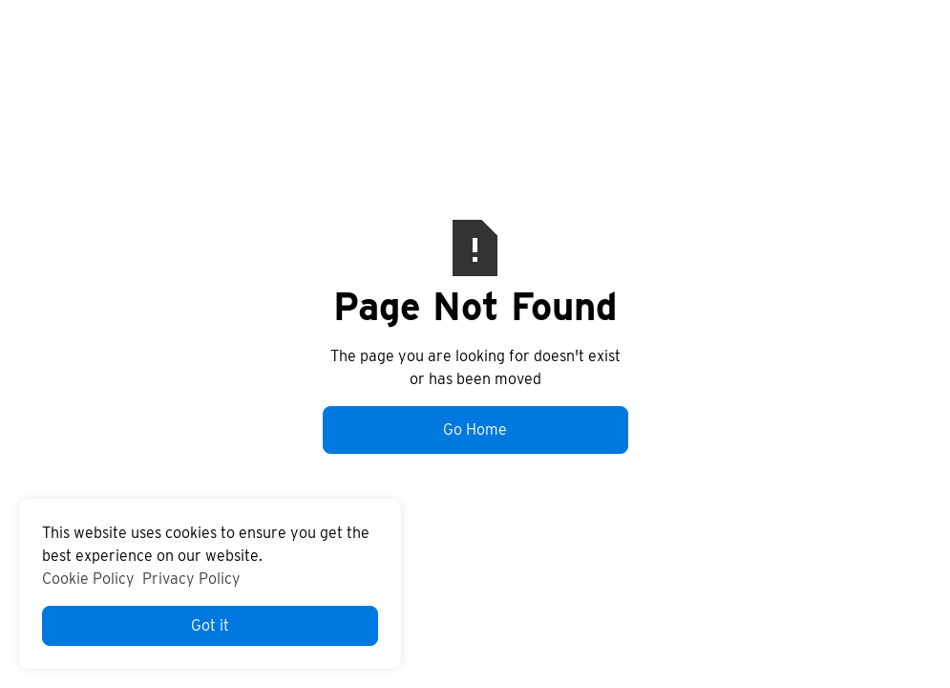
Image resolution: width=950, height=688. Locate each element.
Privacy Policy (191, 579)
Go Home (475, 429)
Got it (210, 625)
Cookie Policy (88, 579)
